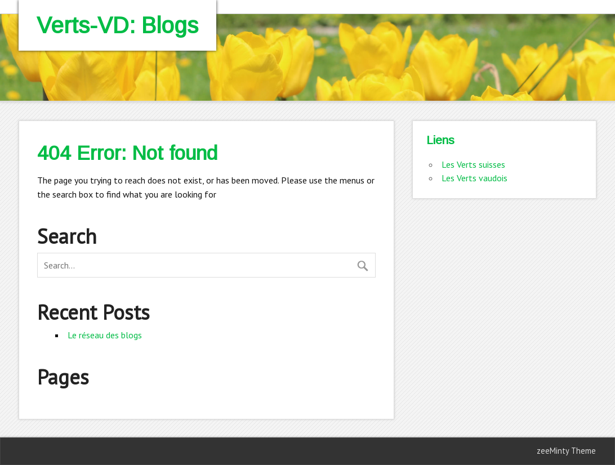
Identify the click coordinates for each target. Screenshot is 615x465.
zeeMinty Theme (566, 450)
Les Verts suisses (473, 164)
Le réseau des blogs (105, 335)
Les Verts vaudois (474, 178)
